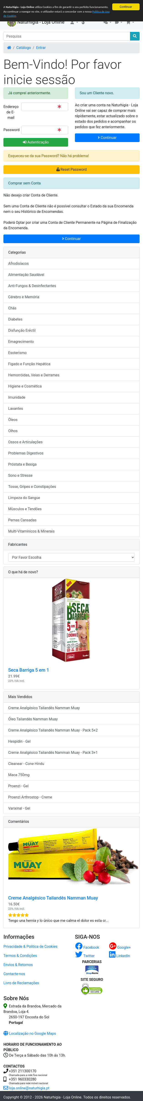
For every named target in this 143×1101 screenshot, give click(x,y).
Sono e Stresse (20, 475)
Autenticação (36, 142)
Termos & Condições (20, 955)
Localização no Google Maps (29, 1033)
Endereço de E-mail (10, 112)
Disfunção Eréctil (22, 330)
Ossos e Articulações (25, 442)
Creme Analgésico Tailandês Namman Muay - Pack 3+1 (53, 752)
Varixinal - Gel (19, 808)
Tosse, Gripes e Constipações (32, 486)
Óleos (13, 420)
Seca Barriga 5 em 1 (28, 670)
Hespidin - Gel (19, 741)
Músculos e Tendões (25, 509)
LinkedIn (119, 956)
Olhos (13, 431)
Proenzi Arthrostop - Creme (30, 797)
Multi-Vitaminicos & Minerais (31, 531)
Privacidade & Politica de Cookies (30, 946)
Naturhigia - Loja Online (35, 22)
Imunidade (16, 397)
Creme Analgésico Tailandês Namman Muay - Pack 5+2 (53, 730)
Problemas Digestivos (25, 453)
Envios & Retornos (18, 965)
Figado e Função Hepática (29, 364)
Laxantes (15, 408)
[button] (74, 22)
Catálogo (23, 48)
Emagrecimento (21, 341)
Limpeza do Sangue (24, 498)
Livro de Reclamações (21, 983)
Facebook (87, 947)
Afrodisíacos (18, 263)
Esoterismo (17, 353)
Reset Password (71, 169)
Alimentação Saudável (26, 275)
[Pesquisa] (66, 36)
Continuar (126, 7)
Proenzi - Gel (18, 786)
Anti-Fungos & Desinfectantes (32, 286)
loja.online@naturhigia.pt (26, 1088)
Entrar (41, 48)
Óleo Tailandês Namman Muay (33, 719)
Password (10, 130)
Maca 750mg (19, 775)
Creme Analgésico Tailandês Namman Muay (44, 708)
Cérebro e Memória (23, 297)
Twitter (84, 956)
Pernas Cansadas (22, 520)
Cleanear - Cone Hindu (26, 764)
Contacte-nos (14, 974)
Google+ (120, 947)
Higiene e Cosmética (25, 386)
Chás (12, 308)
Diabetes (15, 319)
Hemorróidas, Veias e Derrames (33, 375)
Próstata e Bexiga (22, 464)
